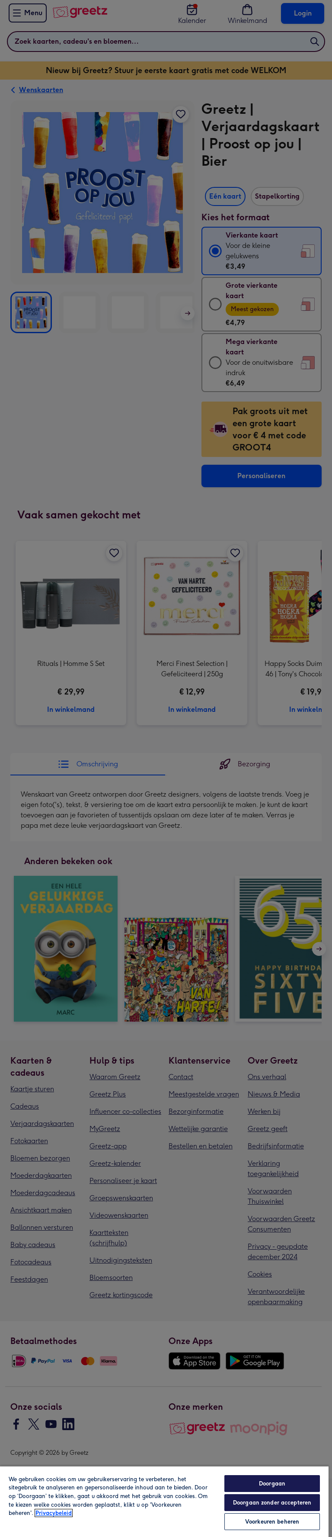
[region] (164, 1501)
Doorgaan (272, 1483)
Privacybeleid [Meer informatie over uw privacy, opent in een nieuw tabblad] (53, 1513)
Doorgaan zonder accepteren (272, 1502)
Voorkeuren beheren (272, 1521)
